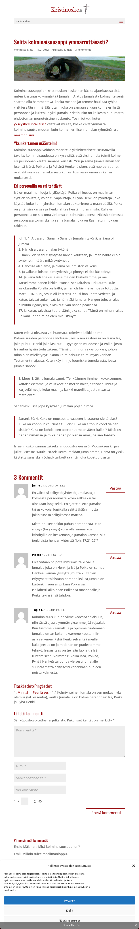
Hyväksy (69, 900)
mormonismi (24, 135)
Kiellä (69, 910)
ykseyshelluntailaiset (30, 124)
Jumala (68, 49)
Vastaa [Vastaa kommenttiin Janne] (115, 488)
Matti (30, 49)
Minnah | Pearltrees (33, 692)
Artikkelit (57, 49)
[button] (133, 866)
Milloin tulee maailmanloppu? (45, 854)
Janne (36, 485)
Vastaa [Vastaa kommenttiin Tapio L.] (115, 612)
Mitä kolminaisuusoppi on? (59, 846)
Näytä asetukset (69, 920)
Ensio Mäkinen (25, 846)
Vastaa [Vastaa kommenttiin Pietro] (115, 557)
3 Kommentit (83, 49)
